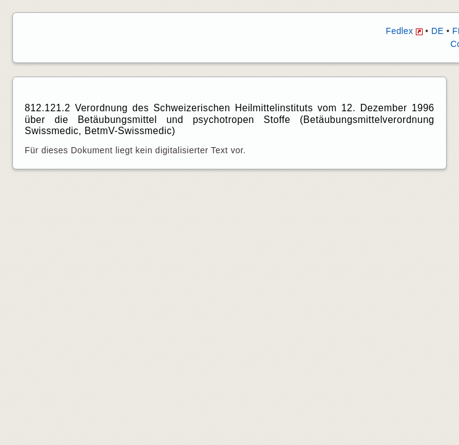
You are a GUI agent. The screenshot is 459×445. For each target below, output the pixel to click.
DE (437, 31)
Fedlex (404, 31)
